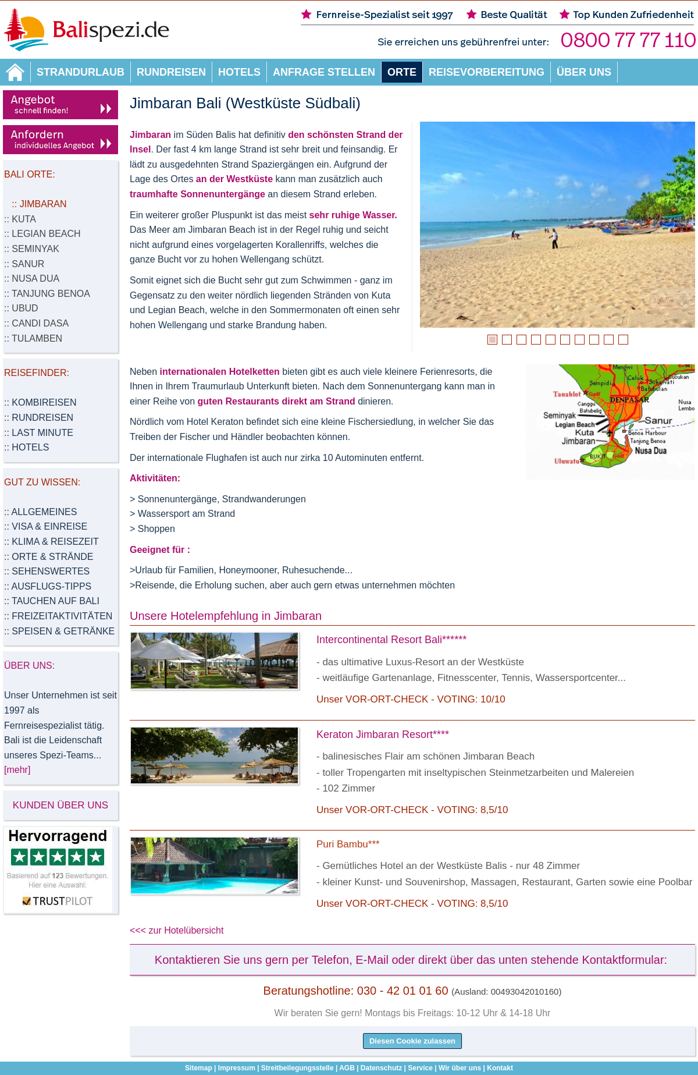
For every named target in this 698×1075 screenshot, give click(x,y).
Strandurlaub (80, 72)
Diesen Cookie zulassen (412, 1041)
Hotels (239, 72)
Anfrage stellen (324, 72)
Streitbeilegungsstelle (297, 1068)
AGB (347, 1068)
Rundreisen (171, 72)
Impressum (236, 1068)
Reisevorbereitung (486, 72)
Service (420, 1068)
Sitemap (198, 1068)
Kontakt (500, 1068)
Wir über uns (460, 1068)
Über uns (584, 72)
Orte (401, 72)
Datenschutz (381, 1068)
